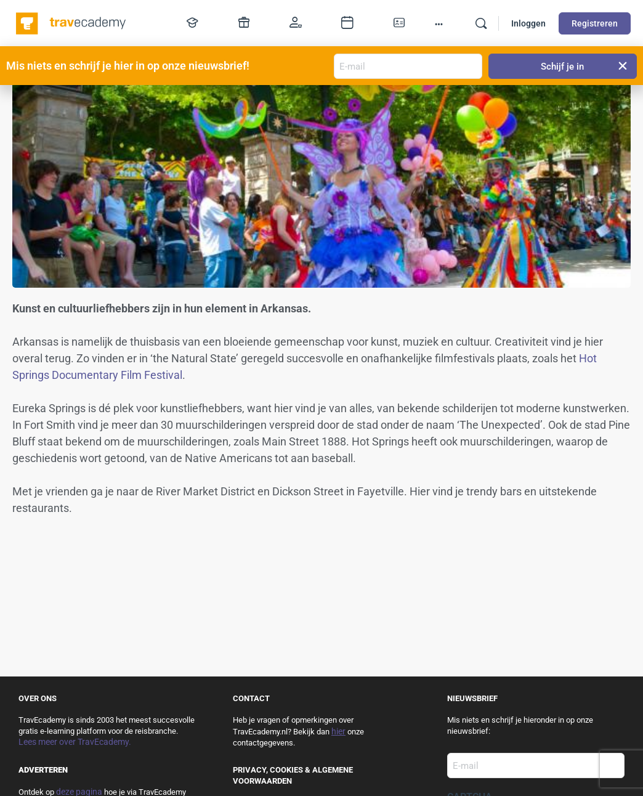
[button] (623, 66)
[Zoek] (481, 23)
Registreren (595, 23)
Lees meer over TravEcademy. (74, 742)
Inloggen (528, 23)
